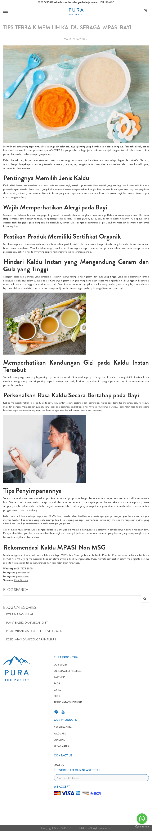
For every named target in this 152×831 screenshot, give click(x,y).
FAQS (57, 683)
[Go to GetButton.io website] (142, 826)
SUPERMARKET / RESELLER (68, 671)
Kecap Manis (61, 746)
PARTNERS (60, 677)
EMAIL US (59, 765)
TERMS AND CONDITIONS (68, 702)
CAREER (58, 690)
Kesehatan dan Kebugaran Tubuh (31, 639)
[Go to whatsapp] (142, 818)
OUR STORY (60, 664)
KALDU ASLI (60, 733)
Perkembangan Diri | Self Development (35, 631)
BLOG (57, 696)
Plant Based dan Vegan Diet (27, 623)
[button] (5, 11)
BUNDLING (59, 740)
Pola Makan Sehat (19, 614)
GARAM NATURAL (63, 727)
